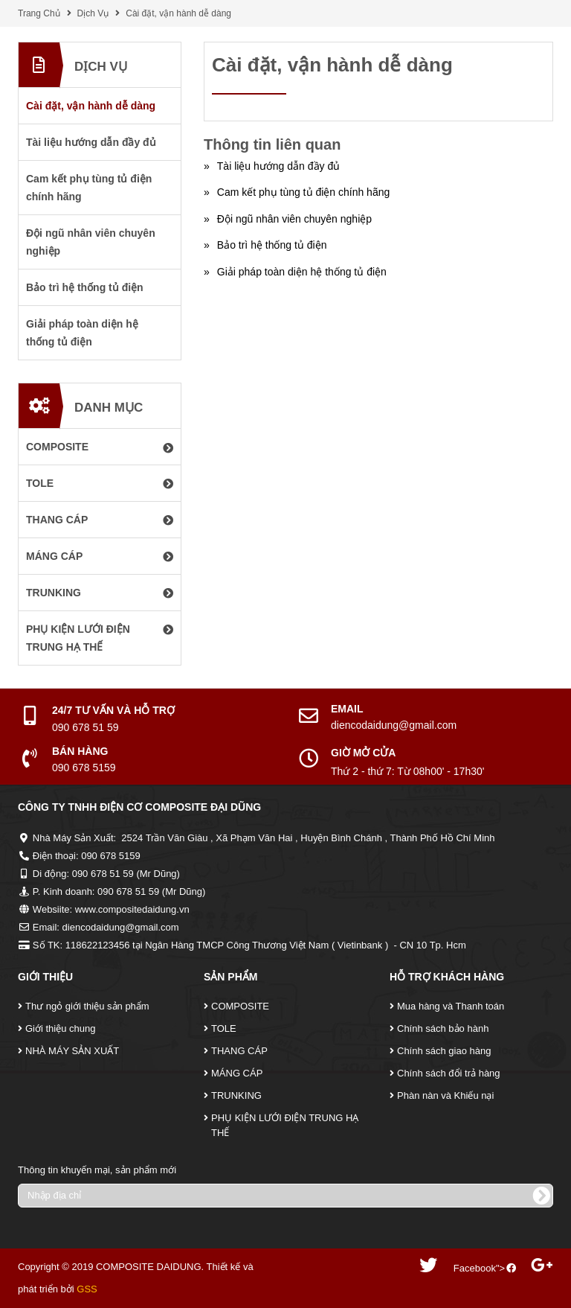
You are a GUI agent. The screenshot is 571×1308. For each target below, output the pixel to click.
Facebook (475, 1268)
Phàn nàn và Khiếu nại (445, 1095)
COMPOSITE (240, 1006)
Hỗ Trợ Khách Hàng (447, 977)
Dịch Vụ (93, 13)
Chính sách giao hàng (444, 1050)
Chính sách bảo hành (442, 1028)
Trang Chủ (39, 13)
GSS (87, 1289)
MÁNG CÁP (236, 1073)
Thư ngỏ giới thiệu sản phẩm (87, 1006)
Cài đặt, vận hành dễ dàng (178, 13)
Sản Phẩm (230, 977)
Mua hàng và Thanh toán (450, 1006)
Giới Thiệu (45, 977)
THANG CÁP (239, 1050)
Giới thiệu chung (60, 1028)
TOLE (223, 1028)
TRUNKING (236, 1095)
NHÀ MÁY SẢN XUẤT (72, 1050)
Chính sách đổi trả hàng (448, 1073)
